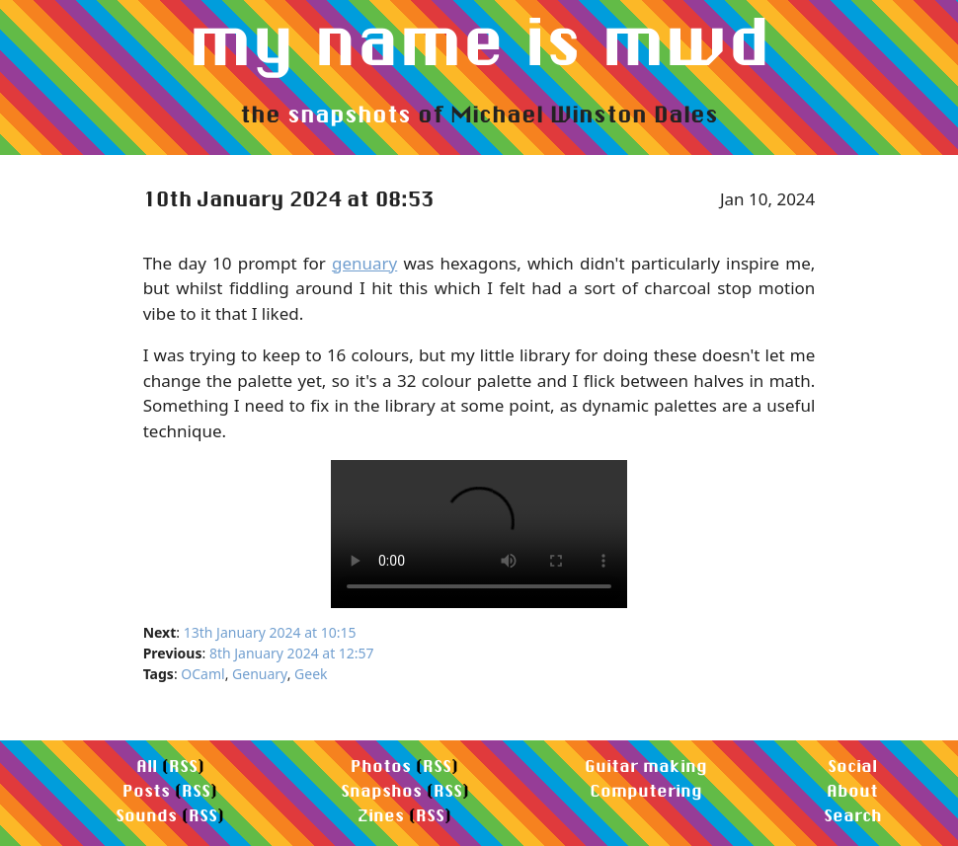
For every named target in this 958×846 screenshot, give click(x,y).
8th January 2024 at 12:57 (291, 653)
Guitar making (646, 765)
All (146, 765)
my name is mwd (479, 40)
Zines (381, 815)
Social (852, 765)
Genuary (259, 673)
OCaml (202, 673)
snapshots (349, 113)
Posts (146, 790)
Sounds (146, 815)
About (852, 790)
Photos (381, 765)
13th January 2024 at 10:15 (270, 632)
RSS (183, 765)
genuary (364, 263)
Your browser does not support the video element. (479, 534)
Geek (310, 673)
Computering (646, 790)
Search (853, 815)
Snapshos (381, 790)
